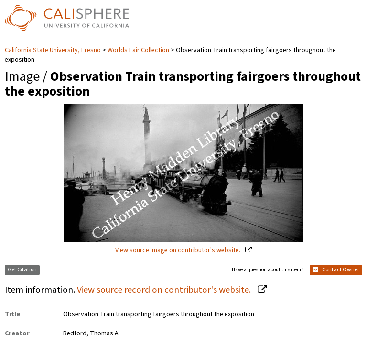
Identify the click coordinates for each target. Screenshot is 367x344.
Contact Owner (336, 270)
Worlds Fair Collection (138, 50)
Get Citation (22, 270)
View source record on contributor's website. (165, 290)
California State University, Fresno (53, 50)
